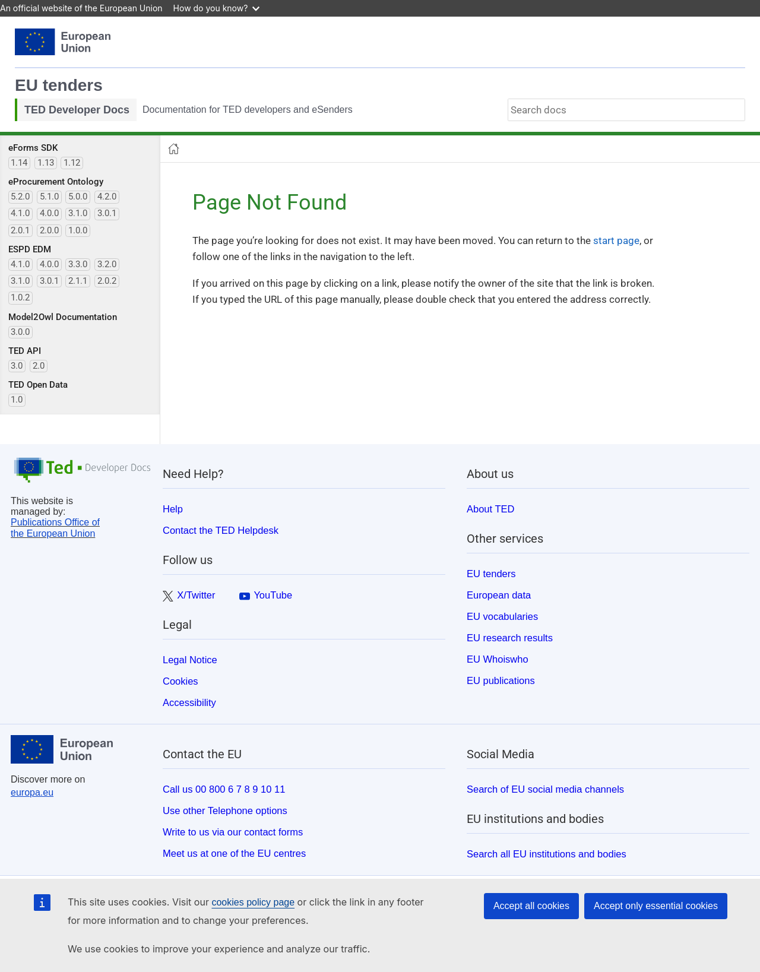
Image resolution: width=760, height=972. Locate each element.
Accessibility (189, 702)
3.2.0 (106, 264)
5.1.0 (49, 196)
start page (616, 240)
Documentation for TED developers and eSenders (247, 110)
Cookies (180, 681)
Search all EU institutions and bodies (546, 853)
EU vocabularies (502, 616)
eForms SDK (33, 148)
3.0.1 (106, 213)
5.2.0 (20, 196)
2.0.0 (49, 230)
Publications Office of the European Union (55, 527)
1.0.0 (77, 230)
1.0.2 (20, 297)
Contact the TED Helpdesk (220, 530)
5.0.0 (77, 196)
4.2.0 (106, 196)
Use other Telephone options (225, 810)
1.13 (45, 162)
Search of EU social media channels (545, 789)
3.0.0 (20, 332)
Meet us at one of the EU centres (234, 853)
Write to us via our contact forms (233, 832)
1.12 (72, 162)
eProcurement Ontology (55, 181)
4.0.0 (49, 213)
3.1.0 (77, 213)
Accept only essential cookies (656, 906)
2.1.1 (77, 281)
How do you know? (216, 8)
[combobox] (626, 110)
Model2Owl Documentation (62, 317)
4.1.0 (20, 213)
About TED (490, 509)
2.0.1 (20, 230)
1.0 (17, 399)
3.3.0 (77, 264)
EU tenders (59, 85)
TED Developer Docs (76, 110)
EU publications (501, 680)
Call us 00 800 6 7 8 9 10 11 (224, 789)
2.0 (39, 365)
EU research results (510, 637)
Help (173, 509)
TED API (24, 351)
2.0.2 (106, 281)
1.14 (19, 162)
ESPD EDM (29, 249)
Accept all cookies (531, 906)
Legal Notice (190, 659)
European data (499, 595)
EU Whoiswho (497, 659)
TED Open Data (38, 384)
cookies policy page (252, 902)
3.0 (17, 365)
